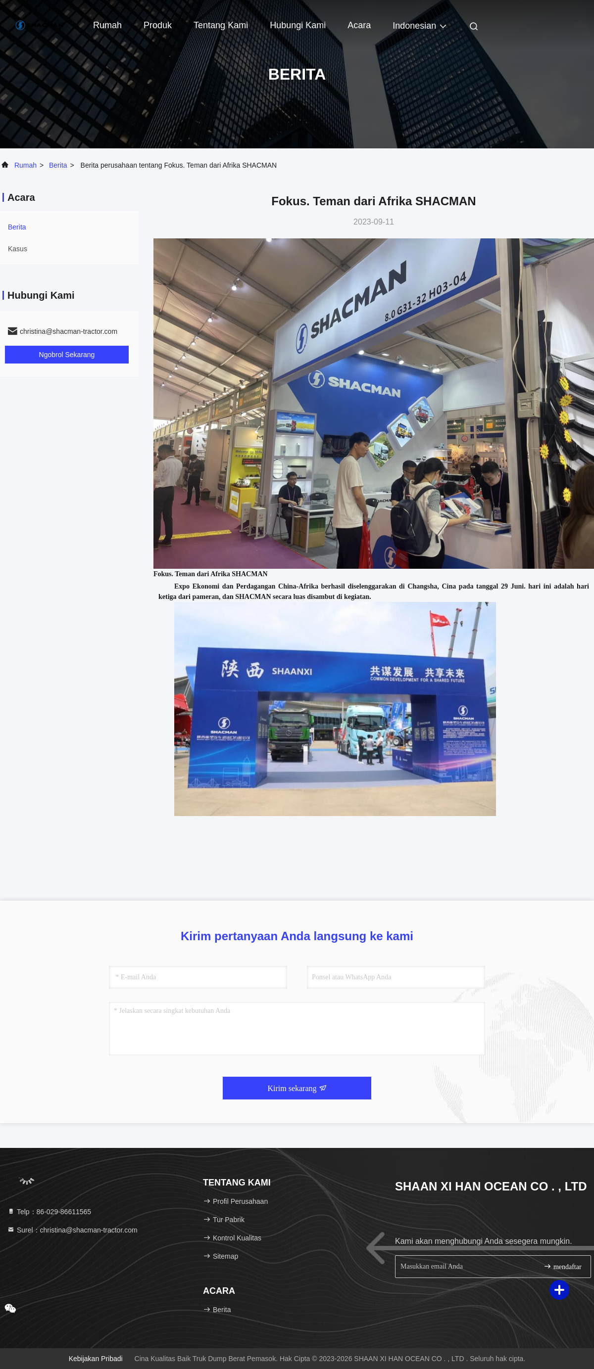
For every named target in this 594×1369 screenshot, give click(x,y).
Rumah (107, 25)
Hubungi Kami (298, 25)
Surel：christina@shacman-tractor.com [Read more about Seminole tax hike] (72, 1230)
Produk (158, 25)
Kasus (17, 249)
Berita (58, 165)
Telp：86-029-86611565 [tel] (49, 1212)
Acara (359, 25)
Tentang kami (221, 25)
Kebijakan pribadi (96, 1359)
